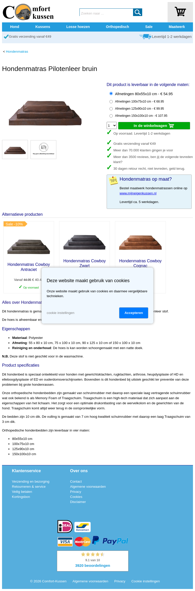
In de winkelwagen (154, 125)
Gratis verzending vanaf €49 (30, 36)
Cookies (76, 497)
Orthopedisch (117, 27)
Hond (14, 27)
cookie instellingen (60, 313)
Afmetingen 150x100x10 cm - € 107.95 (141, 116)
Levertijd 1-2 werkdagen (172, 37)
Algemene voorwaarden (88, 486)
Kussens (42, 27)
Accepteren (133, 313)
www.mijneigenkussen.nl (138, 193)
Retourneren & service (29, 486)
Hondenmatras (17, 51)
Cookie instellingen (145, 581)
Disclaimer (78, 502)
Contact (76, 481)
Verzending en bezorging (30, 481)
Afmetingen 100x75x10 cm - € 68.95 (139, 101)
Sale (149, 27)
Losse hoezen (78, 27)
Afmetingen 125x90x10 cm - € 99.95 (139, 108)
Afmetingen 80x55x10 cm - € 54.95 (144, 94)
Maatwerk (177, 27)
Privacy (75, 492)
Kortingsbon (21, 497)
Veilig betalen (22, 492)
